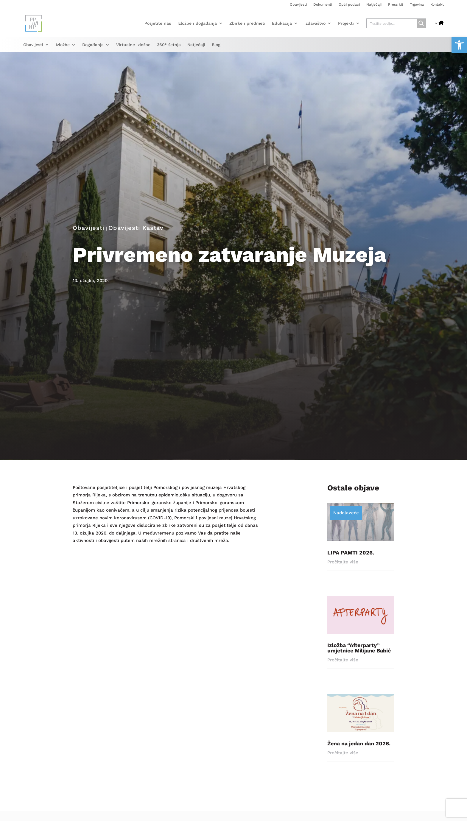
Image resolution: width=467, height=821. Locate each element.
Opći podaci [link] (349, 4)
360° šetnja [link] (169, 45)
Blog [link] (216, 45)
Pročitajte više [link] (342, 565)
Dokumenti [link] (322, 4)
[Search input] (392, 23)
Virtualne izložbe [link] (133, 45)
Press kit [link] (395, 4)
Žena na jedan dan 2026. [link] (358, 746)
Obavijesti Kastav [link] (136, 230)
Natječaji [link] (374, 4)
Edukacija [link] (282, 23)
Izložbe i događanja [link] (197, 23)
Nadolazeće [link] (346, 515)
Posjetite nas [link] (157, 23)
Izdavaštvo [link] (315, 23)
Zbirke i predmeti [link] (247, 23)
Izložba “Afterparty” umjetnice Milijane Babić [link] (359, 651)
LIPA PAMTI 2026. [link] (350, 555)
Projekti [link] (346, 23)
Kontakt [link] (437, 4)
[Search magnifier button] (421, 23)
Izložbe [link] (63, 45)
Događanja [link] (93, 45)
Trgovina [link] (417, 4)
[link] (459, 45)
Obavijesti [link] (298, 4)
